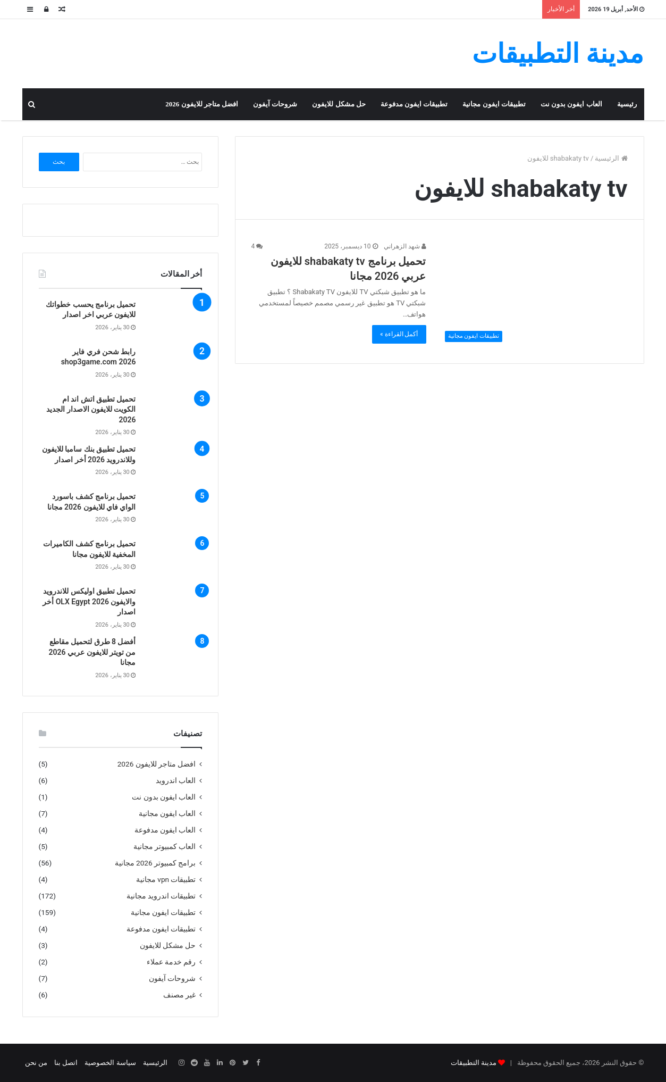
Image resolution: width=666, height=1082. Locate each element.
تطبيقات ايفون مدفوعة (414, 104)
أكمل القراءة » (399, 334)
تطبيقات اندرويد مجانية (161, 896)
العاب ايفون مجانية (167, 813)
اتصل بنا (66, 1063)
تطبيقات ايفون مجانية (494, 104)
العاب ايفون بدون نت (571, 104)
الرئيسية (611, 158)
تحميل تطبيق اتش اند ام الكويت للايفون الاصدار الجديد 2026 (91, 409)
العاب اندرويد (176, 780)
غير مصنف (179, 995)
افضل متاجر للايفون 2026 (201, 104)
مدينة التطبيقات (473, 1063)
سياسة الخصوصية (110, 1063)
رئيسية (627, 104)
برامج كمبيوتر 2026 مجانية (155, 863)
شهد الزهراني (405, 246)
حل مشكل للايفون (339, 104)
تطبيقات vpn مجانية (166, 879)
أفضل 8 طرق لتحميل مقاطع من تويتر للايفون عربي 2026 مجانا (92, 652)
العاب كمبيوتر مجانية (164, 846)
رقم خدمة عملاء (171, 962)
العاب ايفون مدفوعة (165, 830)
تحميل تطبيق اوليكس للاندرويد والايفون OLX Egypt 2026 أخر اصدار (89, 601)
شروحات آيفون (275, 104)
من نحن (36, 1063)
